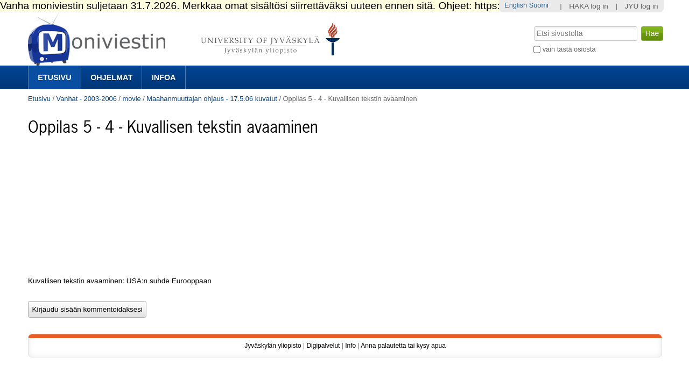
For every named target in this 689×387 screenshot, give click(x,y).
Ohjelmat (111, 77)
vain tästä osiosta (569, 49)
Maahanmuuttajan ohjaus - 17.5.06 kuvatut (211, 99)
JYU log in (641, 6)
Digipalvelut (323, 345)
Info (350, 345)
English (515, 5)
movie (131, 99)
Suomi (539, 5)
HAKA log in (588, 6)
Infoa (164, 77)
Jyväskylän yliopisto (272, 345)
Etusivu (54, 77)
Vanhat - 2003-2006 (87, 99)
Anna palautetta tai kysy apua (403, 345)
